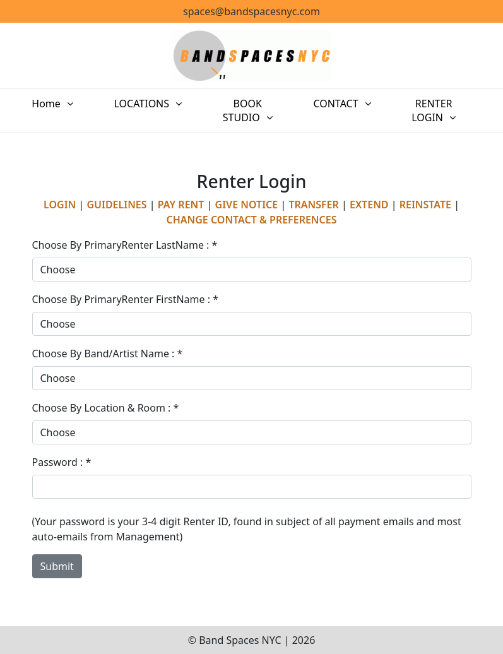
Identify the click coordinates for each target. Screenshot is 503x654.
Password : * (62, 462)
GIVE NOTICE (246, 204)
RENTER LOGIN (419, 110)
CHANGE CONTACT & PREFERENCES (252, 220)
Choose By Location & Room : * (105, 408)
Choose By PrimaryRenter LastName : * (125, 245)
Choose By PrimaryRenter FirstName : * (125, 299)
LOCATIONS (139, 103)
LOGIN (60, 204)
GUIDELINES (116, 204)
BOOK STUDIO (234, 110)
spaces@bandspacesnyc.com (251, 11)
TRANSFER (313, 204)
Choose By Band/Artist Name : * (107, 353)
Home (59, 103)
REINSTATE (425, 204)
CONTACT (324, 103)
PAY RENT (181, 204)
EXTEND (369, 204)
